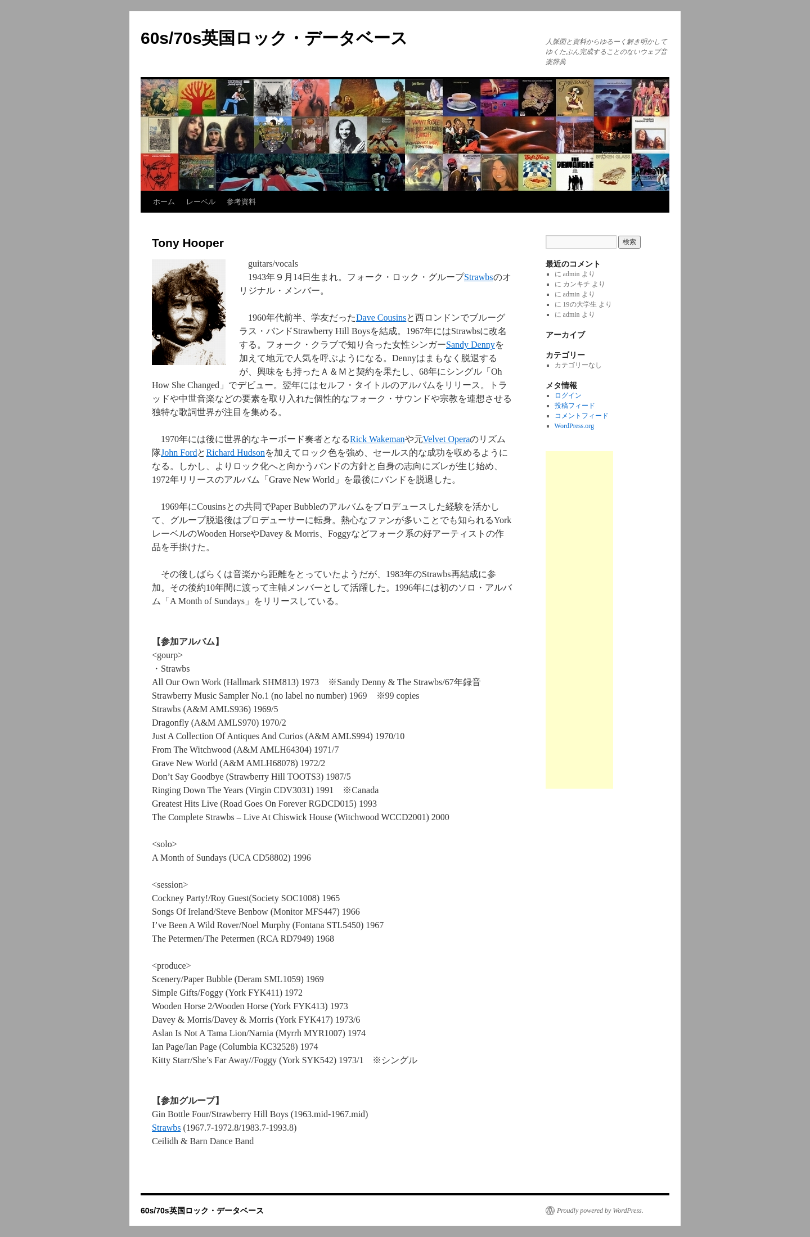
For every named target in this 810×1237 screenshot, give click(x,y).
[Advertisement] (579, 620)
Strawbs (478, 277)
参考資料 (241, 201)
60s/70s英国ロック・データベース (274, 38)
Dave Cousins (381, 317)
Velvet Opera (446, 439)
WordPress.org (574, 426)
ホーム (164, 201)
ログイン (568, 395)
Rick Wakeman (377, 439)
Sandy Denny (470, 344)
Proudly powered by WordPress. (600, 1210)
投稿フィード (575, 406)
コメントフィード (582, 416)
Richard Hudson (235, 452)
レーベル (200, 201)
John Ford (179, 452)
